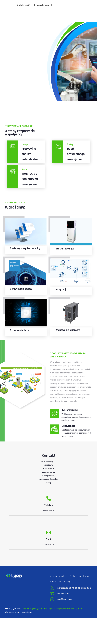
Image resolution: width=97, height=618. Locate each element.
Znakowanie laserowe (67, 330)
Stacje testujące (64, 248)
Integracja (61, 289)
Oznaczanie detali (20, 330)
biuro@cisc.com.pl (43, 5)
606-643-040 (23, 5)
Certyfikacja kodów (21, 289)
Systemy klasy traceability (25, 248)
